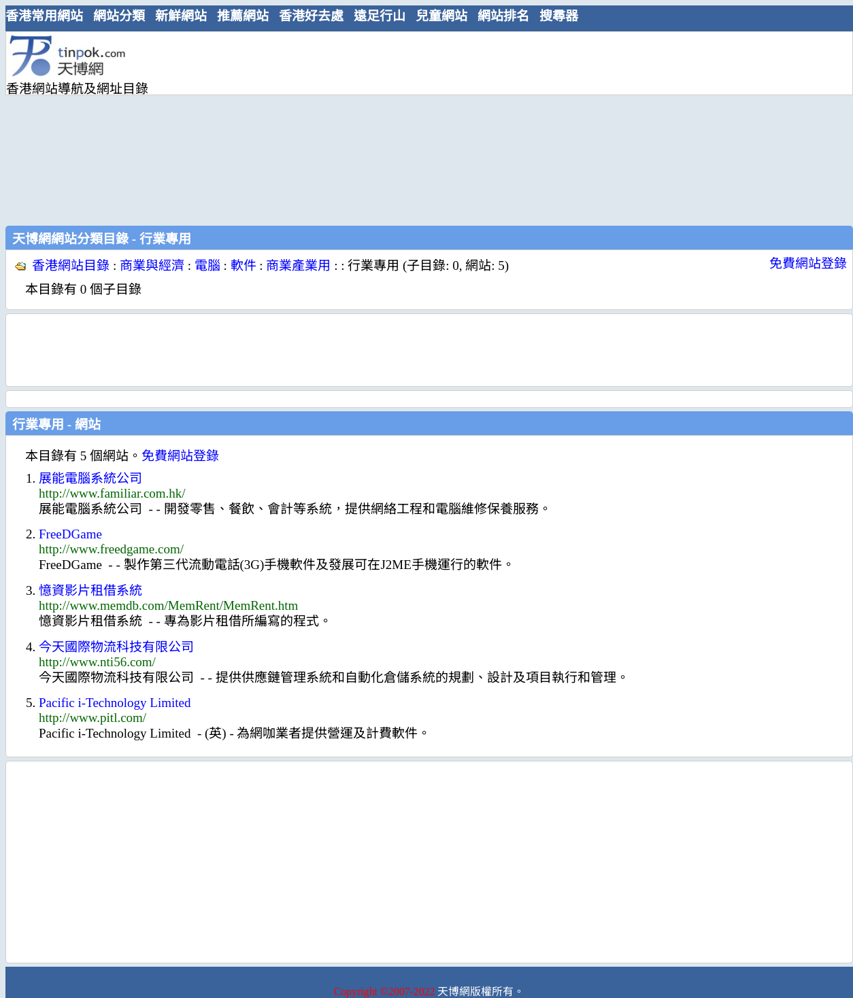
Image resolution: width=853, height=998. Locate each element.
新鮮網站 (181, 16)
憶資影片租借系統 (90, 590)
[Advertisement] (349, 127)
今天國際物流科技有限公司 (116, 647)
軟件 (243, 265)
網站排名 (503, 16)
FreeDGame (70, 534)
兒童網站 (441, 16)
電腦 (207, 265)
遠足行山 (379, 16)
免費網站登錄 (808, 263)
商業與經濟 (152, 265)
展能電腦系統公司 (90, 478)
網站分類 (119, 16)
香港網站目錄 (71, 265)
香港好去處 (311, 16)
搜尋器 (558, 16)
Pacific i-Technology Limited (114, 702)
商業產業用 (298, 265)
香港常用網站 (44, 16)
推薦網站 (243, 16)
